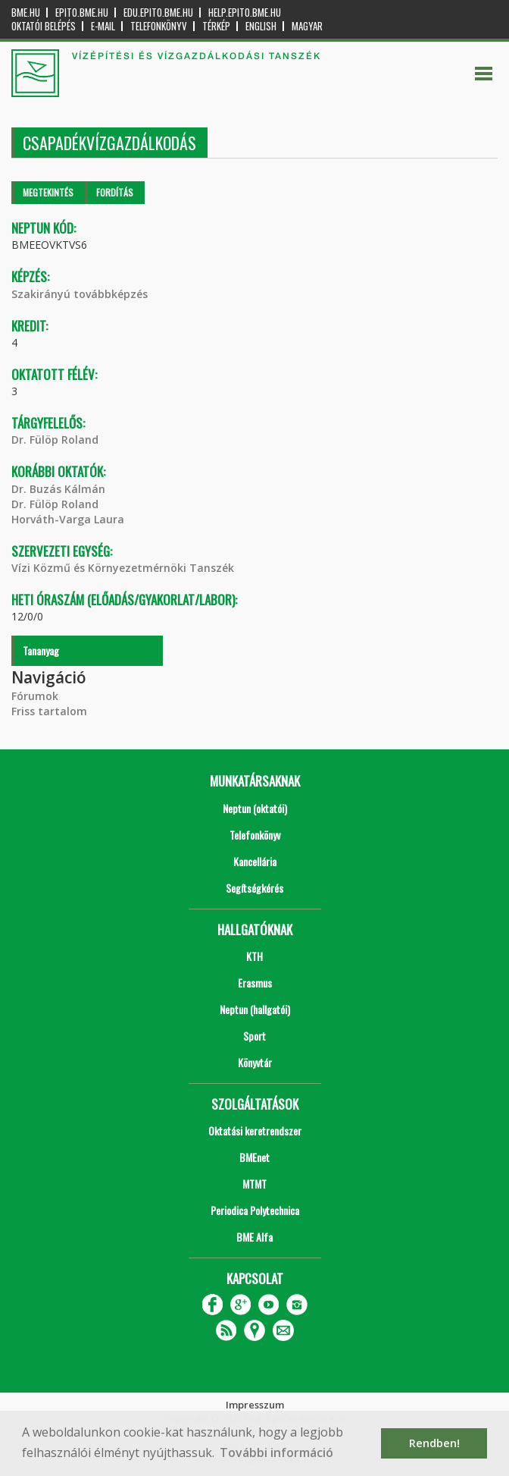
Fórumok (34, 696)
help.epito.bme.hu (244, 12)
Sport (254, 1036)
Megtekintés (48, 192)
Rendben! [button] (434, 1443)
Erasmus (255, 983)
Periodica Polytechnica (255, 1210)
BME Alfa (254, 1237)
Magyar (307, 26)
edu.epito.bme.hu (158, 12)
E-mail (103, 26)
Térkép (216, 26)
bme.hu (25, 12)
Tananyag (41, 650)
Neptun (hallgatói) (255, 1009)
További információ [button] (276, 1452)
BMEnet (254, 1157)
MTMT (254, 1184)
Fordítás (114, 192)
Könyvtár (255, 1062)
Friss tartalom (49, 711)
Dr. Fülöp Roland (54, 439)
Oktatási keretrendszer (254, 1130)
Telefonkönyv (158, 26)
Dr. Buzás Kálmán (58, 489)
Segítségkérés (254, 888)
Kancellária (254, 861)
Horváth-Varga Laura (67, 519)
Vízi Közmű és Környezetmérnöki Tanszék (122, 568)
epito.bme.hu (81, 12)
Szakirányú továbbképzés (79, 294)
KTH (254, 956)
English (260, 26)
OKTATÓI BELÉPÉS (43, 26)
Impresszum (255, 1405)
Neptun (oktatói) (255, 808)
